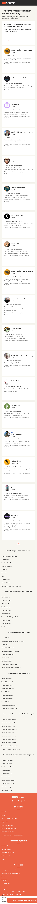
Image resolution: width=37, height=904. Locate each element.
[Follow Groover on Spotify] (21, 801)
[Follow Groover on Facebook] (15, 801)
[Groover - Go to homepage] (18, 797)
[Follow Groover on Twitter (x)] (24, 801)
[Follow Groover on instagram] (12, 801)
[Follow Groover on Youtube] (18, 801)
